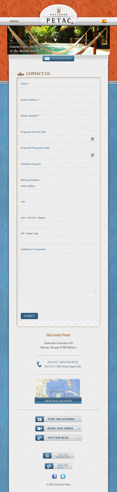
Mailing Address (30, 179)
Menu (14, 21)
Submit (29, 315)
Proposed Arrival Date (33, 131)
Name (25, 83)
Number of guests (31, 163)
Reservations (62, 58)
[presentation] (49, 302)
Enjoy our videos (60, 428)
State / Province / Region (33, 217)
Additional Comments (33, 249)
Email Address (30, 99)
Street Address (28, 185)
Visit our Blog (58, 438)
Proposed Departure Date (35, 147)
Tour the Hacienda (61, 419)
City (23, 201)
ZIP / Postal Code (29, 233)
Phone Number (30, 115)
